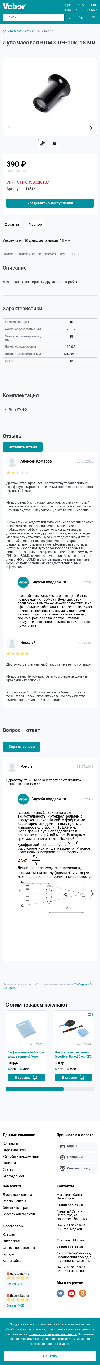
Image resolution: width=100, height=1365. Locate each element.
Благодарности (14, 1176)
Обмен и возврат (16, 1208)
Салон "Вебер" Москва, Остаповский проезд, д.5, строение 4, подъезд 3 (76, 1257)
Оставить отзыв (23, 447)
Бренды (9, 1254)
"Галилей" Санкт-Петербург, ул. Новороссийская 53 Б (73, 1215)
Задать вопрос (22, 746)
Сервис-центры (14, 1201)
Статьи (8, 1169)
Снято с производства (20, 1248)
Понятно (50, 1356)
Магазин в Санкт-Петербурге (70, 1196)
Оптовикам (11, 1241)
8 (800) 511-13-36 (77, 10)
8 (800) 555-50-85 (77, 5)
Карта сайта (12, 1261)
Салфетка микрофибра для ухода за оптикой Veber (26, 1054)
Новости (9, 1163)
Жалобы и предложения (21, 1156)
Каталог (9, 1235)
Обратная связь (15, 1150)
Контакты (10, 1143)
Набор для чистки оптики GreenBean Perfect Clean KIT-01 (73, 1055)
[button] (91, 128)
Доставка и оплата (17, 1194)
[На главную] (4, 31)
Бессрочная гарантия (19, 1214)
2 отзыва (12, 224)
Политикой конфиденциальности (53, 1334)
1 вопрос (36, 224)
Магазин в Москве (71, 1240)
